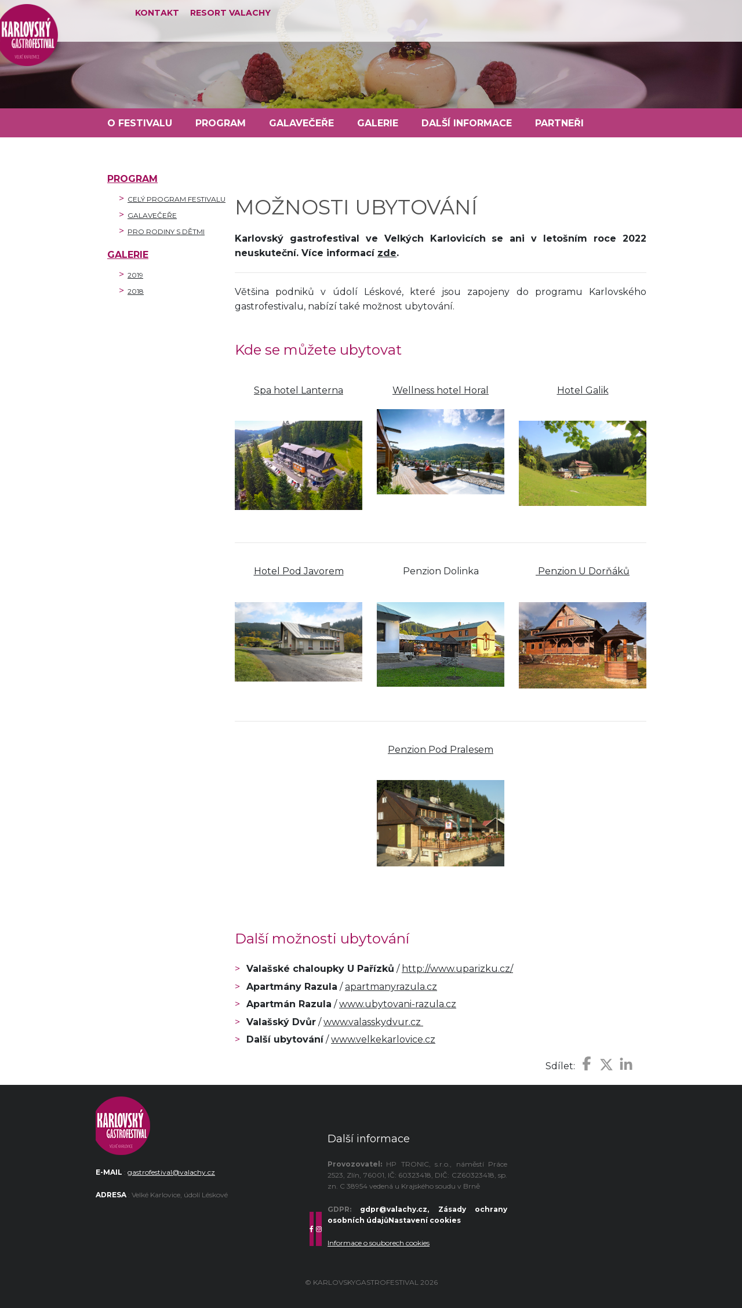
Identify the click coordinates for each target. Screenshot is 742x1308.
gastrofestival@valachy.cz (171, 1172)
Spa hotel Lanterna (298, 390)
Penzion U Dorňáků (583, 571)
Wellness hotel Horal (440, 390)
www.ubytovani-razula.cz (397, 1004)
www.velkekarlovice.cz (383, 1039)
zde (387, 252)
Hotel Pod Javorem (299, 571)
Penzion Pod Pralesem (440, 749)
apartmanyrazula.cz (391, 986)
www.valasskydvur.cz (373, 1022)
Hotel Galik (583, 390)
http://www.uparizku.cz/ (457, 968)
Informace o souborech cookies (379, 1242)
